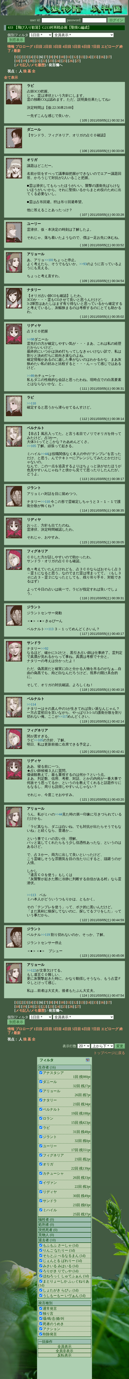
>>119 (45, 935)
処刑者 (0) (46, 1224)
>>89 (30, 376)
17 (108, 57)
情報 (10, 46)
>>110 (31, 403)
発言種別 (45, 1303)
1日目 (38, 46)
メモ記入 (23, 65)
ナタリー (34, 290)
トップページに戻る (109, 1053)
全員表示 (64, 1346)
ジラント (34, 488)
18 (17, 61)
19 (24, 61)
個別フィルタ (17, 35)
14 (88, 57)
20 (31, 61)
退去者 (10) (47, 1240)
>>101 (49, 260)
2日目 (47, 46)
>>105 (31, 446)
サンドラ (34, 643)
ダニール (34, 129)
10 (62, 57)
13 (82, 57)
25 (64, 61)
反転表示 (64, 1355)
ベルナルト (35, 428)
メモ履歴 (38, 65)
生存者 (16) (47, 1067)
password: (87, 20)
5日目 (76, 46)
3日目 (57, 46)
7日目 (95, 46)
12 (75, 57)
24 (57, 61)
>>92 (44, 648)
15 (95, 57)
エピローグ (110, 46)
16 (102, 57)
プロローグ (24, 46)
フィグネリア (37, 551)
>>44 (44, 454)
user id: (48, 20)
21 (37, 61)
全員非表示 (64, 1351)
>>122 (31, 970)
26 (71, 61)
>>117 (62, 716)
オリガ (32, 160)
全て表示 (11, 77)
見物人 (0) (46, 1235)
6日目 (86, 46)
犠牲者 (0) (46, 1219)
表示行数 (70, 1046)
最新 (17, 51)
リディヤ (34, 325)
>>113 (48, 629)
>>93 (83, 264)
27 (77, 61)
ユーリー (34, 224)
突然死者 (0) (48, 1230)
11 (68, 57)
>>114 (31, 704)
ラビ (30, 85)
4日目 (67, 46)
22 (44, 61)
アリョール (35, 254)
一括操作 (45, 1341)
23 (51, 61)
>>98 (30, 339)
